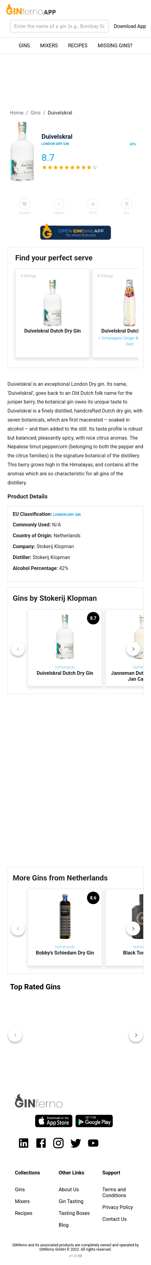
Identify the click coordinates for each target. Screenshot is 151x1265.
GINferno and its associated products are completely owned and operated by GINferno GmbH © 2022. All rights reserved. (75, 1247)
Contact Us (114, 1219)
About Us (69, 1190)
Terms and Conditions (114, 1192)
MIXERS (49, 46)
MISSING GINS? (115, 46)
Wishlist (24, 213)
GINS (24, 46)
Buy (127, 213)
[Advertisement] (75, 780)
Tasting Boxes (74, 1213)
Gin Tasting (71, 1201)
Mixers (22, 1201)
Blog (64, 1225)
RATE (93, 213)
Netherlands (67, 536)
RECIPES (77, 46)
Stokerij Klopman (55, 546)
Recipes (23, 1213)
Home (17, 113)
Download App (130, 26)
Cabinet (59, 213)
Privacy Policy (117, 1207)
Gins (35, 113)
